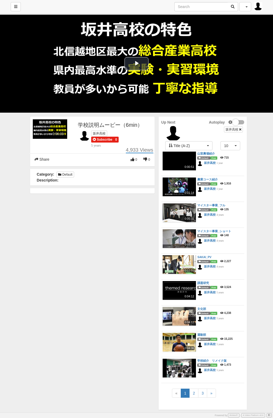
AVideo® (234, 415)
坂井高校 (99, 133)
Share (42, 159)
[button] (102, 140)
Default (65, 174)
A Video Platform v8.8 (253, 415)
